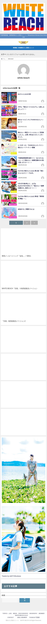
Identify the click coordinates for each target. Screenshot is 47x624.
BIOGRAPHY (33, 613)
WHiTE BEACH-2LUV (21, 615)
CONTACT (10, 617)
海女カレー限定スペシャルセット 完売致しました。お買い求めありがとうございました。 (31, 135)
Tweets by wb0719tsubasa (11, 576)
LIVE (10, 613)
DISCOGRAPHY (23, 613)
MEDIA (15, 613)
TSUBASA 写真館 (34, 617)
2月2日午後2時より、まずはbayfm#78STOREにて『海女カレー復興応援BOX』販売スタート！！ (31, 186)
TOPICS (5, 613)
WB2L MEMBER (22, 617)
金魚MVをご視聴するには (26, 209)
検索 (3, 595)
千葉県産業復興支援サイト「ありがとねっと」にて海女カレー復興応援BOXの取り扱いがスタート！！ (31, 160)
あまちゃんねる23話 (24, 94)
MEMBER (41, 613)
